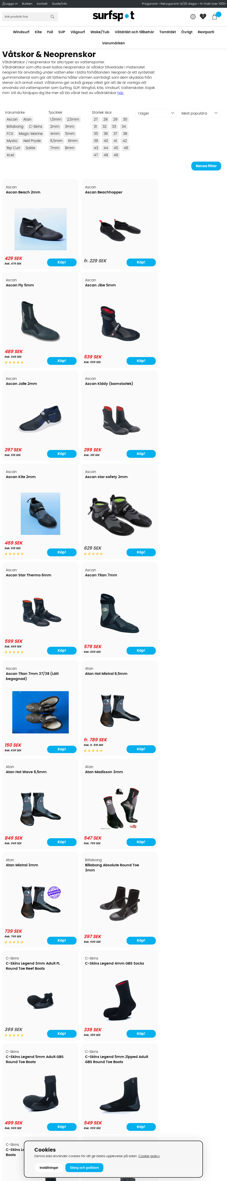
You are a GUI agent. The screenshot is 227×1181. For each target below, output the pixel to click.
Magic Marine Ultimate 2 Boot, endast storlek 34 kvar (82, 876)
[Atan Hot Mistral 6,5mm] (198, 446)
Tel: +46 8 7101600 (76, 1133)
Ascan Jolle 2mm (21, 291)
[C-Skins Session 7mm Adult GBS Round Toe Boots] (197, 736)
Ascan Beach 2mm (23, 192)
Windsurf (21, 32)
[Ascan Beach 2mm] (29, 249)
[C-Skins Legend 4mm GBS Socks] (85, 643)
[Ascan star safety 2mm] (198, 342)
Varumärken (113, 43)
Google (177, 1072)
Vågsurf (78, 32)
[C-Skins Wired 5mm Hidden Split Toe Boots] (29, 834)
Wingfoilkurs (15, 1079)
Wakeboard (125, 1019)
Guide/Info (59, 3)
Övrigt (186, 32)
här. (120, 93)
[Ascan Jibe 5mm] (198, 251)
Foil (50, 32)
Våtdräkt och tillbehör (134, 32)
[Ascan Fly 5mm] (141, 249)
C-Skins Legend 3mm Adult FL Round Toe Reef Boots (25, 591)
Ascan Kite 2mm (134, 291)
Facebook (179, 1094)
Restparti (206, 32)
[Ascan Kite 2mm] (141, 347)
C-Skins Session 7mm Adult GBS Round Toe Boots (195, 684)
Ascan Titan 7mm (78, 389)
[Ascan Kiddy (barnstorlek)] (85, 349)
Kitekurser (13, 1066)
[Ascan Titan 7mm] (85, 448)
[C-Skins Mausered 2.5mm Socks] (85, 738)
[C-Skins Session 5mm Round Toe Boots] (141, 736)
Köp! (43, 267)
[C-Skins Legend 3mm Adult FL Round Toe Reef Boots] (29, 643)
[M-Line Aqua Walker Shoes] (29, 927)
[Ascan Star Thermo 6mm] (29, 446)
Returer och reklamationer (27, 1039)
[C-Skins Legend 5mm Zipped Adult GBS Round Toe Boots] (198, 643)
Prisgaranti (150, 3)
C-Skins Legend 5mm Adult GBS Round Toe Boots (138, 591)
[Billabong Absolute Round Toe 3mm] (198, 546)
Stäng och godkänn (84, 1167)
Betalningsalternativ (22, 1019)
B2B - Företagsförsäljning (26, 1046)
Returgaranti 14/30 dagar (178, 3)
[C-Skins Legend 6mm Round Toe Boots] (29, 738)
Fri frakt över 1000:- (213, 3)
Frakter (10, 1026)
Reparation (14, 1059)
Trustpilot (179, 1116)
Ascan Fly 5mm (133, 192)
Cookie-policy (149, 1156)
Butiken (27, 3)
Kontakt (42, 3)
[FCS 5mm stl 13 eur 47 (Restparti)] (142, 834)
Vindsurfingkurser (19, 1073)
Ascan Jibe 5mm (190, 192)
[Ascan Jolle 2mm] (29, 349)
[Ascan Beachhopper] (85, 252)
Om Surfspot (15, 999)
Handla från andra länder (27, 1033)
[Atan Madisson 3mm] (85, 546)
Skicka (215, 1040)
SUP (61, 32)
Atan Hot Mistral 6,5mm (196, 389)
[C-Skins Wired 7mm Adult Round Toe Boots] (85, 834)
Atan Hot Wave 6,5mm (26, 487)
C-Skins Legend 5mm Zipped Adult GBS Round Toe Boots (194, 591)
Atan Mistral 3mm (135, 487)
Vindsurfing (125, 999)
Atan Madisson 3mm (81, 487)
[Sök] (30, 16)
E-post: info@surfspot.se (82, 1140)
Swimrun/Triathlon (131, 1039)
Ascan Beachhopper (81, 192)
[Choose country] (193, 17)
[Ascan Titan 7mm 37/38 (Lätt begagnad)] (141, 444)
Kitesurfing (124, 1006)
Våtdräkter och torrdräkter (138, 1033)
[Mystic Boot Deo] (142, 928)
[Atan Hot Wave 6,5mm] (29, 546)
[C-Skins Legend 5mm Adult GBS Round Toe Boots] (142, 643)
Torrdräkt (167, 32)
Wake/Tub (99, 32)
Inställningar (49, 1167)
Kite (38, 32)
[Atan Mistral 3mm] (142, 544)
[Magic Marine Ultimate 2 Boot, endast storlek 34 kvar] (85, 927)
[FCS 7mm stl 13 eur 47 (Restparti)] (198, 834)
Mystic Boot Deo (133, 871)
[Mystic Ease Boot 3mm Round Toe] (198, 928)
